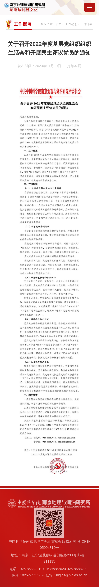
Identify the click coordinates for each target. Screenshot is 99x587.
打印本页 (74, 66)
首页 (59, 24)
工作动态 (71, 24)
